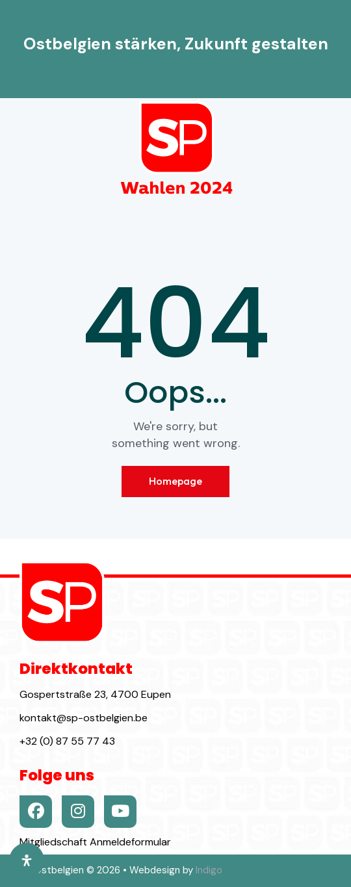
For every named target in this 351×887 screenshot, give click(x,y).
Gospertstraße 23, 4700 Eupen (95, 694)
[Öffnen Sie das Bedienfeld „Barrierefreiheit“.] (26, 860)
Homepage (175, 480)
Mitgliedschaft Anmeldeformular (95, 842)
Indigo (209, 870)
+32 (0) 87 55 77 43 (67, 741)
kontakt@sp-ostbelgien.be (84, 718)
